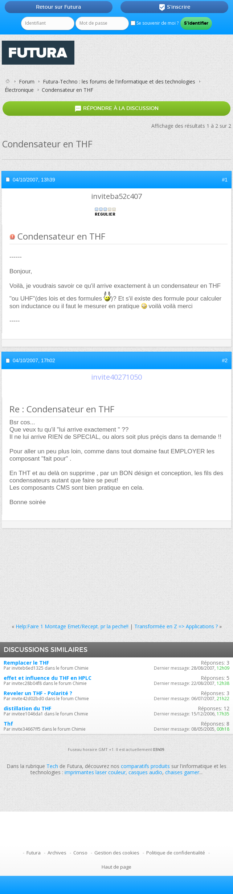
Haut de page (116, 867)
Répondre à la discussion (116, 109)
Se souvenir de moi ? (155, 23)
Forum (26, 81)
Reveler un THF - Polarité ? (38, 693)
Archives (57, 852)
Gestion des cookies (116, 852)
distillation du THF (27, 708)
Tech (52, 766)
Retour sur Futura (58, 7)
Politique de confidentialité (175, 852)
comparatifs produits (145, 766)
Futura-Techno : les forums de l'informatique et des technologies (119, 81)
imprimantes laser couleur (95, 772)
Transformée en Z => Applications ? (176, 626)
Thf (8, 723)
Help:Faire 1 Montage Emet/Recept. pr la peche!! (72, 626)
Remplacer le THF (26, 662)
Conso (80, 852)
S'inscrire (174, 7)
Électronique (19, 89)
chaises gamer (182, 772)
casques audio (145, 772)
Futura (33, 852)
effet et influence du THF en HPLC (47, 677)
